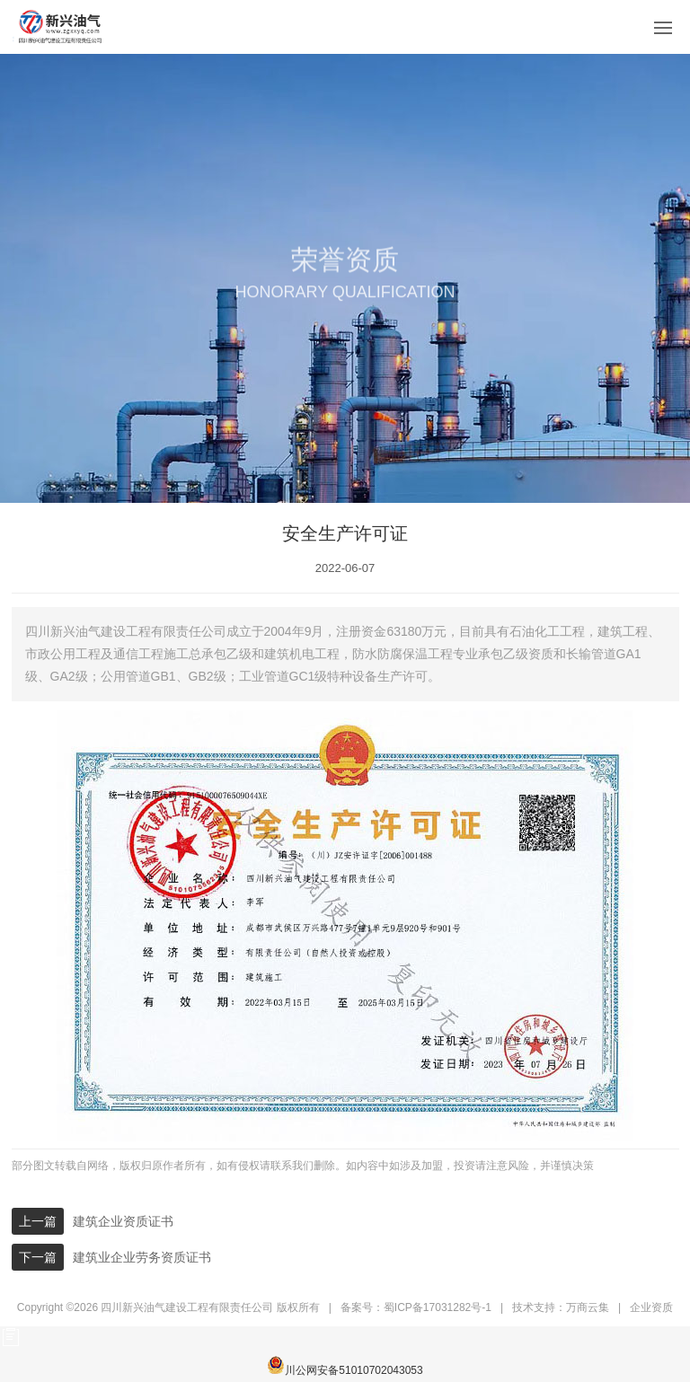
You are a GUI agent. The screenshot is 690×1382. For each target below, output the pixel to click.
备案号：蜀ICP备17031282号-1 (416, 1307)
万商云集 (587, 1307)
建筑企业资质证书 (123, 1221)
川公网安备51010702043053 (344, 1366)
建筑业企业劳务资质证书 (142, 1257)
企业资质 (651, 1307)
